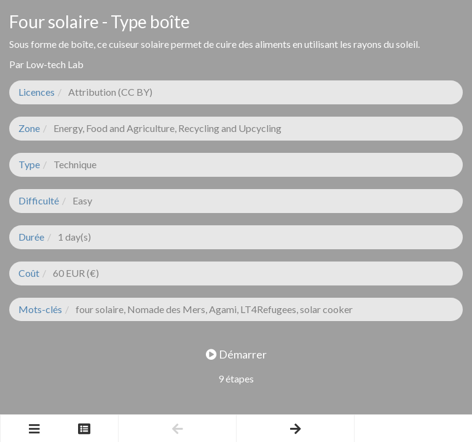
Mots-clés (40, 309)
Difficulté (38, 200)
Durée (31, 236)
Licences (36, 92)
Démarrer (236, 354)
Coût (28, 273)
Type (29, 164)
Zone (29, 128)
